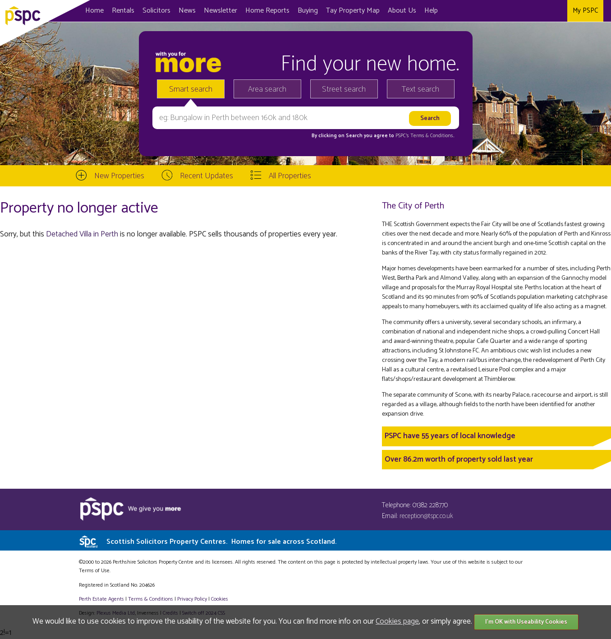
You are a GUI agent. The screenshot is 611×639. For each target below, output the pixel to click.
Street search (344, 89)
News (187, 11)
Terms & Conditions (150, 599)
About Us (402, 11)
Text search (420, 89)
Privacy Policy (192, 599)
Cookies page (397, 621)
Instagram (558, 11)
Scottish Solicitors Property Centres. (221, 542)
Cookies (219, 599)
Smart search (190, 89)
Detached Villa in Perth (82, 234)
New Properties (119, 176)
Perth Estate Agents (101, 599)
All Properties (290, 176)
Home (94, 11)
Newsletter (220, 11)
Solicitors (156, 11)
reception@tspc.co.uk (426, 516)
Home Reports (267, 11)
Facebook (523, 11)
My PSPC (585, 10)
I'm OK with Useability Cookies (526, 622)
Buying (308, 11)
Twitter (541, 11)
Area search (267, 89)
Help (431, 11)
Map (353, 11)
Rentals (123, 11)
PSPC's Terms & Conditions (424, 136)
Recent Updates (206, 176)
